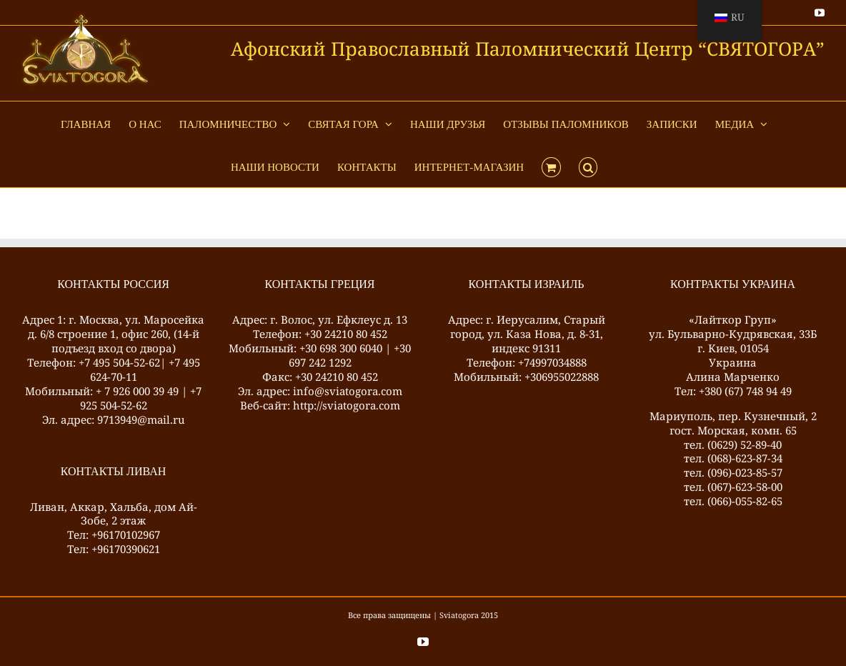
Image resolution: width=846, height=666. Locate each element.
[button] (588, 165)
